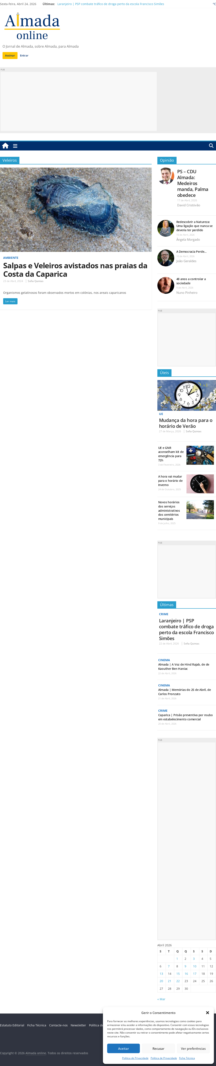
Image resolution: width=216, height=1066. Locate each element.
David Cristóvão (188, 205)
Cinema (164, 660)
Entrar (24, 55)
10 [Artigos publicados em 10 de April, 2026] (194, 966)
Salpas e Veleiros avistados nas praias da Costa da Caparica (75, 269)
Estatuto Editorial (12, 1025)
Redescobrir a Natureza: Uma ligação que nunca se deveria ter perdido (194, 226)
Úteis (164, 372)
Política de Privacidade (135, 1058)
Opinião (167, 160)
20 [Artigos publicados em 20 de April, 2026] (161, 981)
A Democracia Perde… (191, 252)
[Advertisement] (79, 101)
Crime (163, 614)
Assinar (10, 55)
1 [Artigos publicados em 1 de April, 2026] (177, 959)
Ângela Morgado (188, 239)
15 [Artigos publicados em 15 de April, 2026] (178, 974)
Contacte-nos (58, 1025)
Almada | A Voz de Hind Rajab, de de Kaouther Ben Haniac (183, 666)
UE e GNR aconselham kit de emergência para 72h (171, 454)
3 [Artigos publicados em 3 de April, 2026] (194, 959)
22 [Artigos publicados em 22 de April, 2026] (178, 981)
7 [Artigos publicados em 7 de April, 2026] (169, 966)
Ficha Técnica (187, 1058)
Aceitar (123, 1048)
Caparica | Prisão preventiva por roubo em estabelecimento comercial (185, 717)
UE (161, 414)
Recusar (158, 1048)
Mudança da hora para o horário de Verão (185, 423)
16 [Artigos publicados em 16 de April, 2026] (186, 974)
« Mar (161, 999)
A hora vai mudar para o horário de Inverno (170, 480)
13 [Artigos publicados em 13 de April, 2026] (161, 974)
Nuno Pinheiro (186, 292)
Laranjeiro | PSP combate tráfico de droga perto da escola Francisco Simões (110, 4)
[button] (207, 1013)
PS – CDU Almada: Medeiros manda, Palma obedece (192, 183)
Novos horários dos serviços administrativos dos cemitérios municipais (169, 510)
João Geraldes (186, 261)
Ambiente (10, 258)
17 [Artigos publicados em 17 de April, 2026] (194, 974)
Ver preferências (193, 1048)
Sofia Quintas (35, 281)
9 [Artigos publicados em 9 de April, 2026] (185, 966)
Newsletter (78, 1025)
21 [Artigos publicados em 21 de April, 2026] (169, 981)
